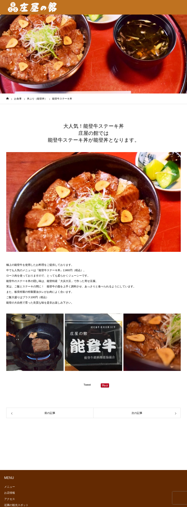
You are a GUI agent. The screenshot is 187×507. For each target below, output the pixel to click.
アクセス (9, 499)
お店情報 (9, 492)
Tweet (87, 384)
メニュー (9, 486)
